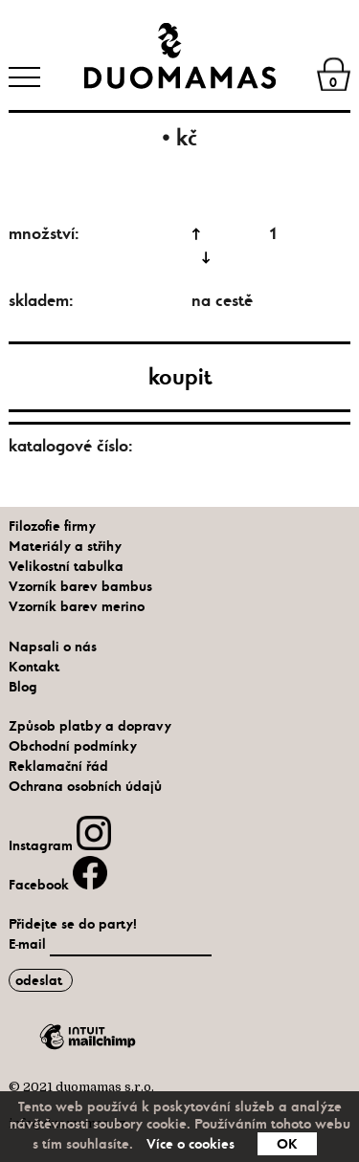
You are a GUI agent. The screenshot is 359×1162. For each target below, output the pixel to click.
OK (287, 1143)
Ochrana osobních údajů (85, 786)
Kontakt (34, 666)
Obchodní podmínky (73, 746)
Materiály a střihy (65, 546)
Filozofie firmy (52, 526)
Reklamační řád (58, 766)
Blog (23, 686)
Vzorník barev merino (77, 606)
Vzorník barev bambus (80, 586)
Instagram (60, 845)
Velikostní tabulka (66, 566)
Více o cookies (190, 1143)
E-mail (29, 944)
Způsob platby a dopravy (90, 725)
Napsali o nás (53, 646)
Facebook (58, 884)
